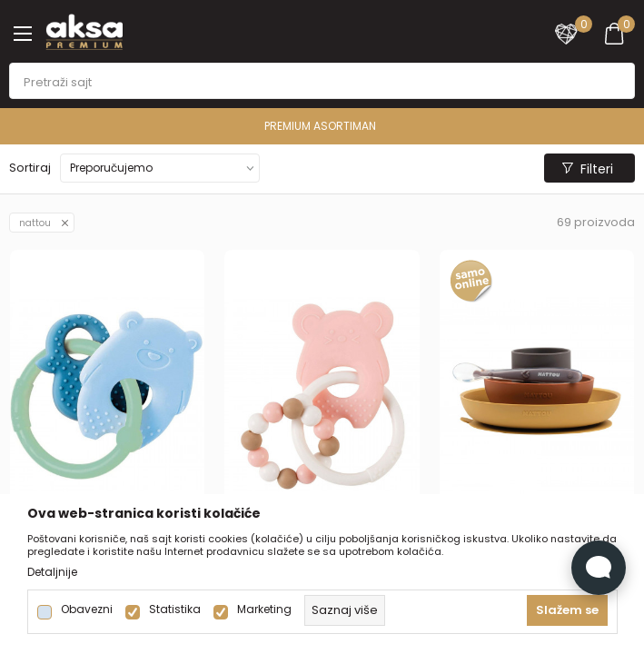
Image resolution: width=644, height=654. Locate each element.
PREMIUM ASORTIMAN (320, 126)
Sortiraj (30, 167)
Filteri (587, 169)
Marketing (264, 609)
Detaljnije (52, 572)
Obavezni (87, 609)
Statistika (175, 609)
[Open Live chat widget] (598, 567)
